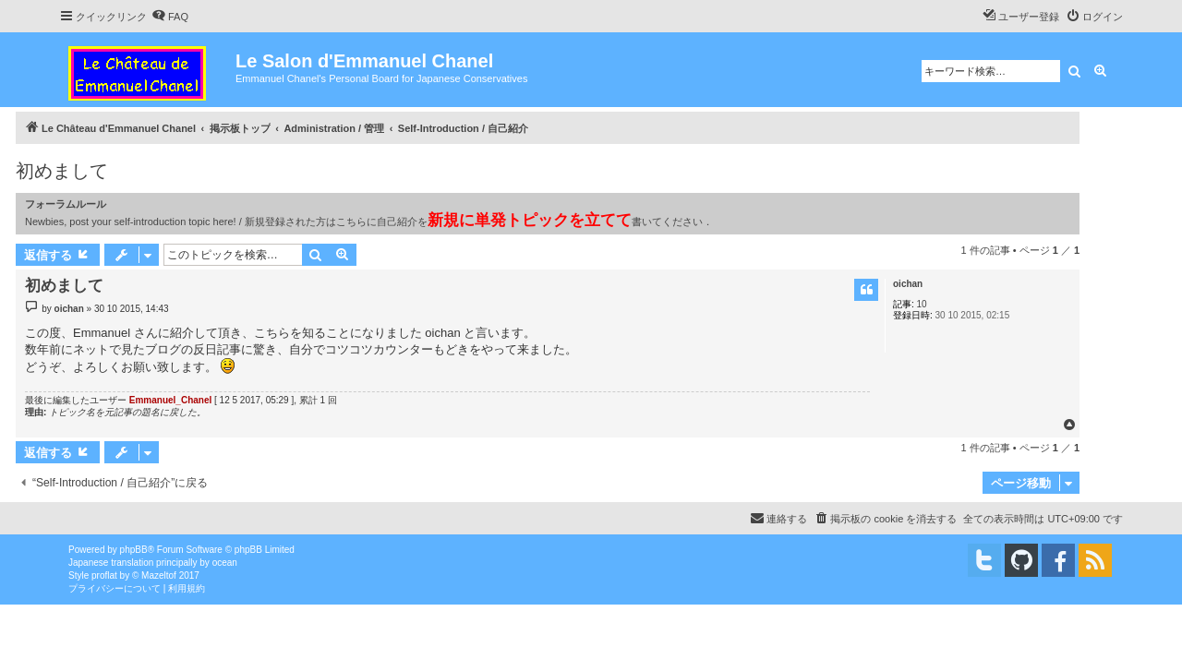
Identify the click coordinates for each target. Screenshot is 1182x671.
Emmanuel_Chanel (170, 400)
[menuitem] (169, 17)
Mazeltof (158, 575)
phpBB (134, 550)
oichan (908, 284)
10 (922, 304)
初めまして (62, 171)
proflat (104, 575)
